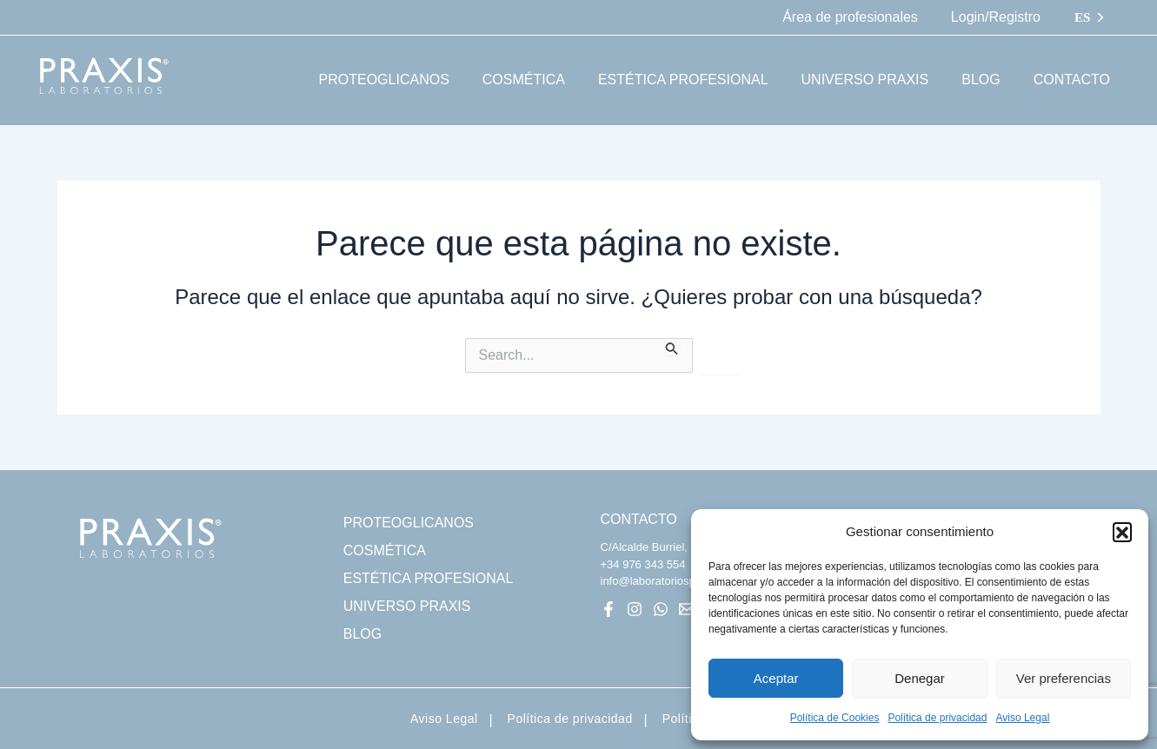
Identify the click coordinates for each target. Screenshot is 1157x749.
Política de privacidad (937, 718)
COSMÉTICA (384, 550)
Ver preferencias (1063, 678)
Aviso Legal (1022, 718)
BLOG (362, 633)
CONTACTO (639, 519)
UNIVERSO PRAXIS (407, 606)
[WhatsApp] (660, 609)
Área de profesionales (858, 17)
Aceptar (776, 678)
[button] (1122, 531)
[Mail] (687, 609)
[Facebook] (608, 609)
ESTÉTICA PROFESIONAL (428, 578)
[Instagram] (634, 609)
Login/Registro (998, 17)
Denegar (919, 678)
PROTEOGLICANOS (408, 522)
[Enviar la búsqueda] (672, 346)
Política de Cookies (835, 718)
